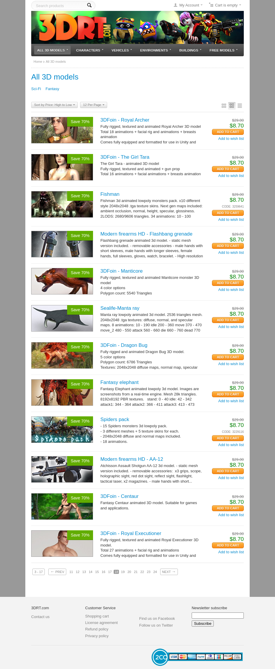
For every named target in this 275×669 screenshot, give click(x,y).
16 (103, 572)
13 (84, 572)
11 (71, 572)
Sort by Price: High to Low (54, 105)
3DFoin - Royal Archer (124, 120)
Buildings (190, 50)
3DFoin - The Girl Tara (124, 157)
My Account (189, 5)
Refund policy (96, 629)
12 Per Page (93, 105)
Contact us (40, 617)
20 (129, 572)
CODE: (226, 206)
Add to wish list (231, 138)
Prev (57, 571)
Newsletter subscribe (209, 608)
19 (123, 572)
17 (110, 572)
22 (142, 572)
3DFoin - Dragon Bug (124, 345)
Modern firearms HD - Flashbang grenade (146, 234)
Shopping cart (97, 616)
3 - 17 (38, 572)
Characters (90, 50)
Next (169, 571)
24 (155, 572)
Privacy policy (96, 636)
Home (38, 61)
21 (136, 572)
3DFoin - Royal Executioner (130, 533)
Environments (155, 50)
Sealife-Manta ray (119, 308)
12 (77, 572)
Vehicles (122, 50)
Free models (224, 50)
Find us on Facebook (157, 618)
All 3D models (52, 50)
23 (148, 572)
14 (90, 572)
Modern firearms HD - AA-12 (131, 459)
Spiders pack (114, 419)
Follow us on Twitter (156, 625)
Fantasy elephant (119, 382)
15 (97, 572)
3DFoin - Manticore (121, 271)
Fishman (110, 194)
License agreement (101, 622)
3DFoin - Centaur (119, 496)
